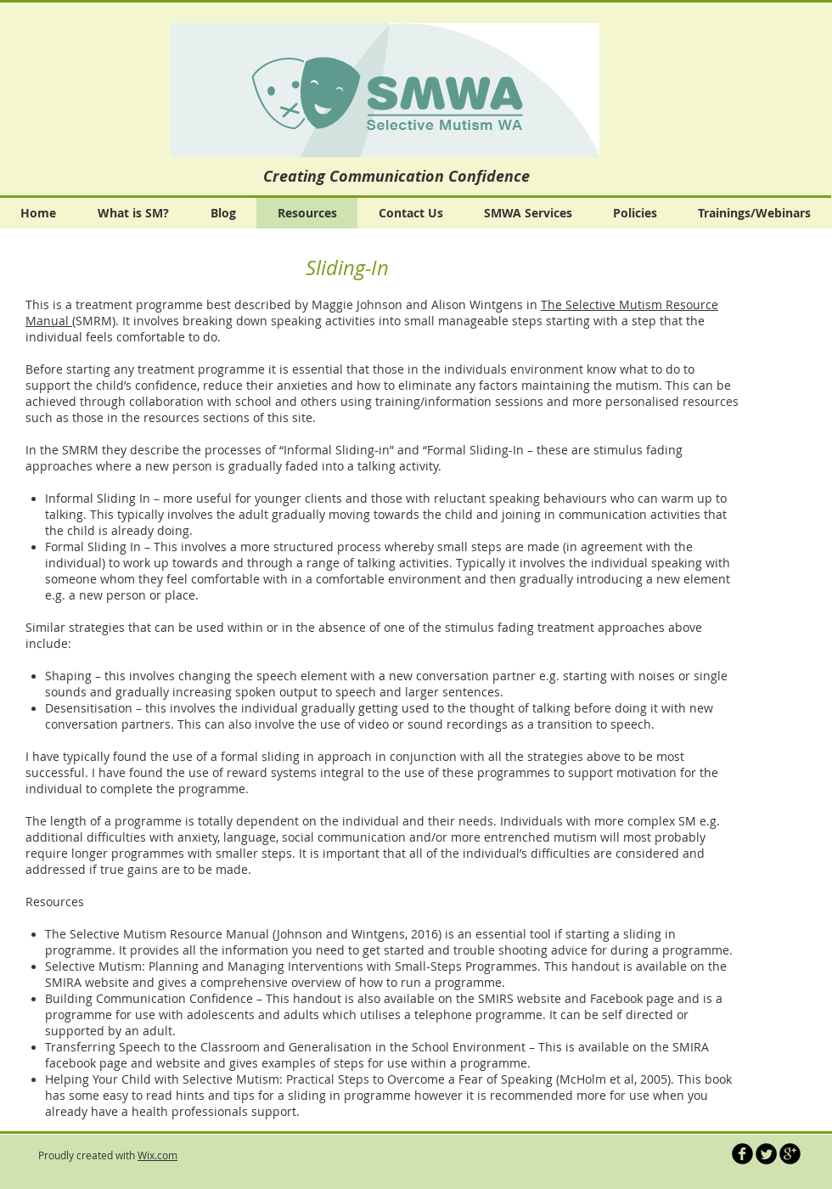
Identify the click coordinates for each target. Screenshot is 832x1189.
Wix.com (157, 1155)
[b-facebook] (742, 1153)
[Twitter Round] (766, 1153)
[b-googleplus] (790, 1153)
